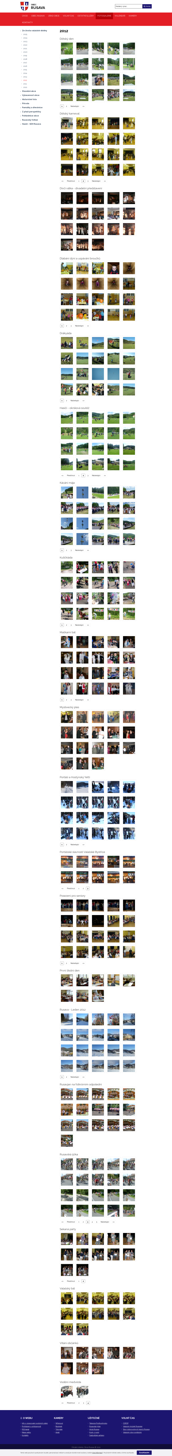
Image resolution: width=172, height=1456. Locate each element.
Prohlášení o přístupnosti (31, 1426)
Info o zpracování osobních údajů (35, 1423)
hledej (147, 6)
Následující (75, 106)
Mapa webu (26, 1432)
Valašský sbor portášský (132, 1432)
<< (62, 181)
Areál (57, 1432)
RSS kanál (25, 1429)
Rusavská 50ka (94, 1426)
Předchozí (71, 181)
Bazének (59, 1426)
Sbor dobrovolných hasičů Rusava (136, 1429)
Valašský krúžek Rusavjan (132, 1426)
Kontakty (25, 1435)
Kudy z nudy (94, 1432)
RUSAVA (38, 7)
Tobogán (59, 1429)
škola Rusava (94, 1429)
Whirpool (59, 1423)
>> (83, 106)
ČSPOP (125, 1423)
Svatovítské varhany (96, 1435)
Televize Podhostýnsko (98, 1423)
